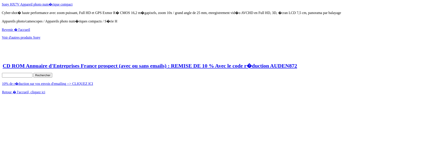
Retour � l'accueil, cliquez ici (23, 92)
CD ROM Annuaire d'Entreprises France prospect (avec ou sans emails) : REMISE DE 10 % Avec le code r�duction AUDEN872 (150, 66)
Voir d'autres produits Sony (21, 37)
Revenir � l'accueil (16, 30)
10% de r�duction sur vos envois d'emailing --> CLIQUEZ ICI (47, 84)
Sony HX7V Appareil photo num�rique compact (37, 4)
